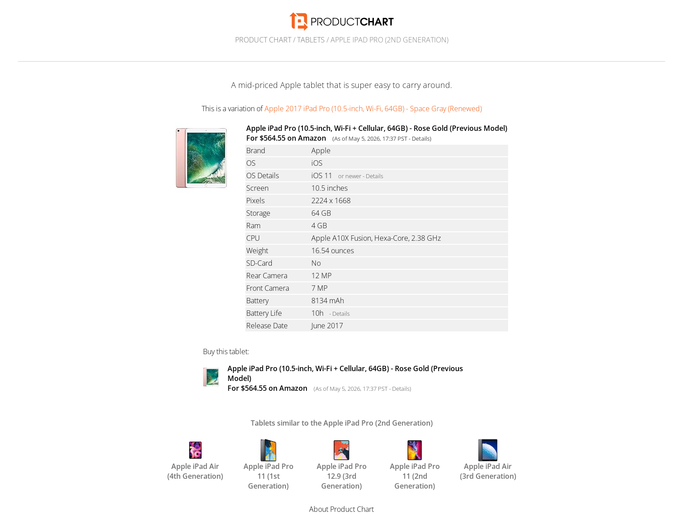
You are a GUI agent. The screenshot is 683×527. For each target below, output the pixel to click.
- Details (339, 314)
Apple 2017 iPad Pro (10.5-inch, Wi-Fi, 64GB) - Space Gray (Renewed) (373, 108)
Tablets (311, 40)
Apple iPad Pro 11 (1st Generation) (269, 459)
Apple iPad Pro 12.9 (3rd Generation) (342, 459)
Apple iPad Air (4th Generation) (195, 459)
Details (421, 138)
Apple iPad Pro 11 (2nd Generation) (415, 459)
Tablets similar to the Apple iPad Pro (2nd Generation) (342, 423)
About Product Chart (341, 509)
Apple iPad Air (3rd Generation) (488, 459)
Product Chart (263, 40)
